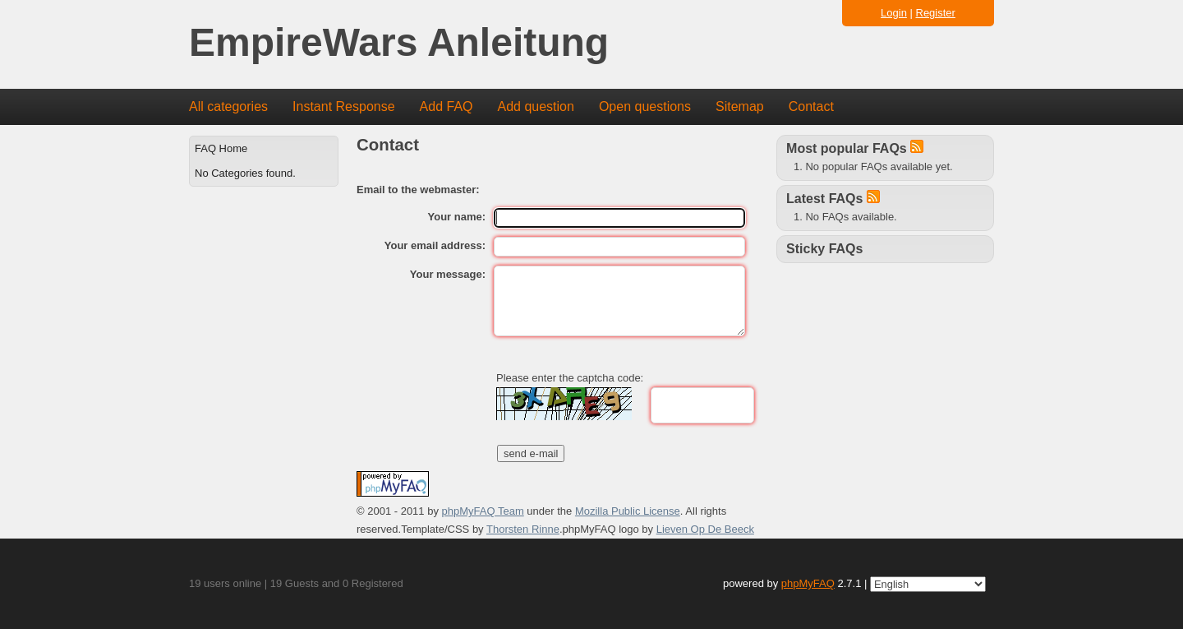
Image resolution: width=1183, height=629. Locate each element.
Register (935, 13)
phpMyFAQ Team (483, 511)
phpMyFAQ (808, 583)
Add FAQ (446, 106)
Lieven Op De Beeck (705, 529)
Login (894, 13)
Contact (811, 106)
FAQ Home (221, 148)
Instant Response (343, 106)
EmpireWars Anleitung (399, 43)
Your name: (457, 216)
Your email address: (435, 245)
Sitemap (740, 106)
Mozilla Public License (627, 511)
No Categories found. (245, 173)
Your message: (448, 274)
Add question (536, 106)
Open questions (645, 106)
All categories (228, 106)
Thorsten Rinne (522, 529)
